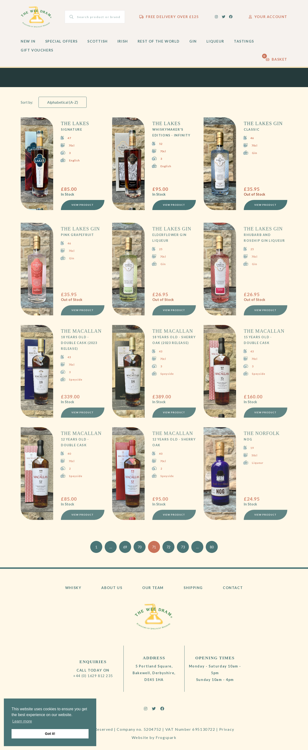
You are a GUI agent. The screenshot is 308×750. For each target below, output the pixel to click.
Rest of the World (159, 41)
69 (125, 547)
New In (28, 41)
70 (139, 547)
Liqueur (215, 41)
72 (168, 547)
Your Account (268, 17)
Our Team (153, 588)
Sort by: (27, 102)
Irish (122, 41)
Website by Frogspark (154, 737)
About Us (111, 588)
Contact (233, 588)
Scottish (97, 41)
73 (183, 547)
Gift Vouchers (37, 50)
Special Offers (61, 41)
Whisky (73, 588)
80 (212, 547)
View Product (82, 205)
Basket (276, 58)
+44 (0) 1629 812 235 (93, 676)
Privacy (226, 729)
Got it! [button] (50, 734)
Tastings (244, 41)
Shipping (193, 588)
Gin (193, 41)
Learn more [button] (22, 721)
